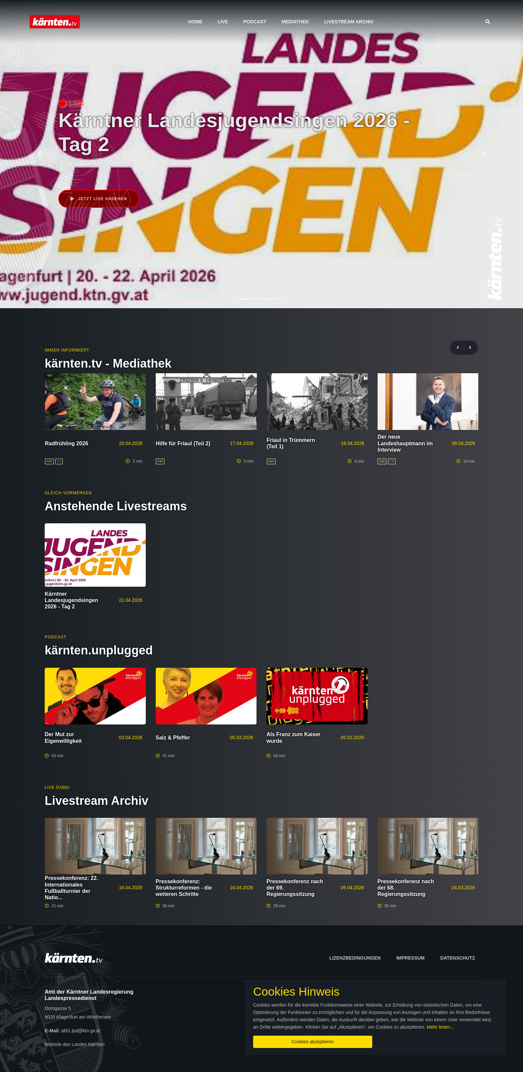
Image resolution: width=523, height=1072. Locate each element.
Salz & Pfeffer (173, 737)
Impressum (410, 958)
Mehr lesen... (440, 1027)
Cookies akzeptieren (313, 1041)
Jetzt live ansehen (98, 198)
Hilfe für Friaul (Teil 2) (183, 443)
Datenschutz (457, 958)
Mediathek (295, 21)
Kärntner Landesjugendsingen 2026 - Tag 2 (71, 600)
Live (222, 21)
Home (195, 21)
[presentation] (461, 347)
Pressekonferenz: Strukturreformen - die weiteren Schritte (184, 888)
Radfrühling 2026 (66, 443)
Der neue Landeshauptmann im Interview (405, 443)
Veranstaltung (98, 170)
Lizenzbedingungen (355, 958)
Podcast (254, 21)
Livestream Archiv (348, 21)
